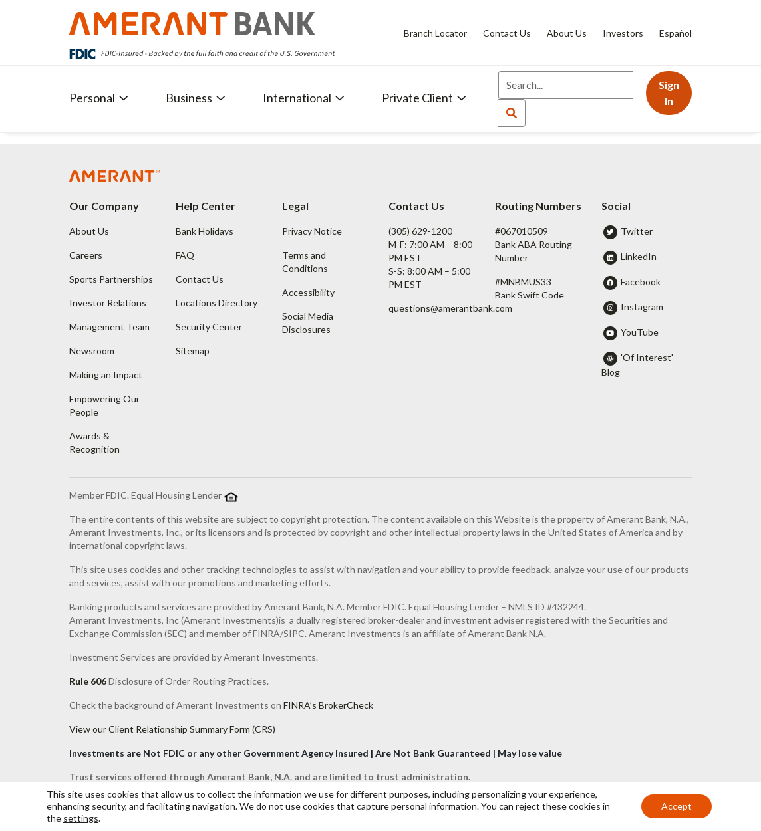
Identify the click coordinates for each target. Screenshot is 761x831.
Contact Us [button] (200, 279)
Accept (676, 806)
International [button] (304, 97)
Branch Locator (435, 33)
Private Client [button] (424, 97)
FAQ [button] (185, 255)
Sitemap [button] (193, 350)
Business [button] (196, 97)
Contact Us (507, 33)
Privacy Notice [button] (312, 231)
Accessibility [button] (308, 292)
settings (80, 818)
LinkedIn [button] (639, 256)
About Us (567, 33)
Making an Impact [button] (105, 374)
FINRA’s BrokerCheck (328, 705)
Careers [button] (85, 255)
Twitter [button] (637, 231)
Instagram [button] (642, 306)
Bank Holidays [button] (204, 231)
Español (675, 33)
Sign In (669, 92)
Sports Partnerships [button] (111, 279)
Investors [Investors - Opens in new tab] (623, 33)
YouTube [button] (640, 332)
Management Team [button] (109, 326)
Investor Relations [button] (107, 302)
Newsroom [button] (91, 350)
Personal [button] (98, 97)
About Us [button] (89, 231)
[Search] (565, 85)
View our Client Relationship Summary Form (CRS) (172, 729)
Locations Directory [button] (216, 302)
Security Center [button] (209, 326)
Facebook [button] (641, 281)
